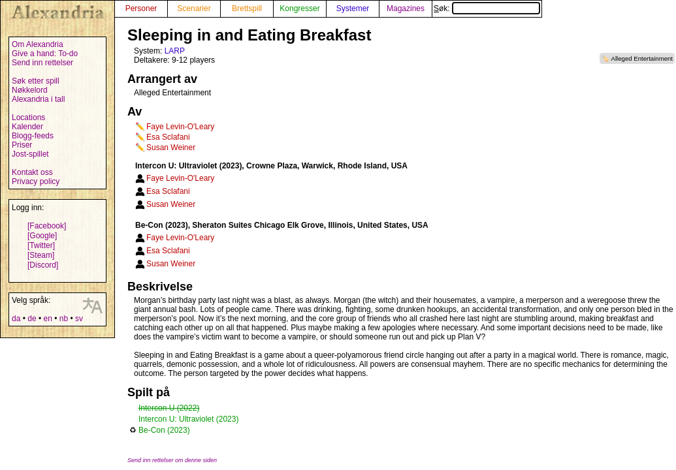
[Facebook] (46, 225)
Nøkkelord (30, 90)
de (31, 318)
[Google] (42, 235)
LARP (175, 50)
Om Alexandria (37, 44)
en (47, 318)
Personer (141, 8)
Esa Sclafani (168, 137)
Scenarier (193, 8)
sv (79, 318)
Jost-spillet (30, 154)
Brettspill (247, 8)
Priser (22, 144)
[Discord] (42, 265)
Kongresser (299, 8)
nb (63, 318)
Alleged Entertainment (642, 58)
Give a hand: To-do (45, 53)
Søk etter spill (35, 81)
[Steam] (40, 255)
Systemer (353, 8)
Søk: (487, 8)
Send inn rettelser (42, 62)
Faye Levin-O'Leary (180, 126)
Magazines (406, 8)
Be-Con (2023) (164, 430)
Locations (28, 117)
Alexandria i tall (38, 99)
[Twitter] (41, 245)
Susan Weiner (170, 147)
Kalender (27, 126)
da (16, 318)
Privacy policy (35, 181)
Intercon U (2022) (168, 408)
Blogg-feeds (33, 135)
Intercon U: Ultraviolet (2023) (188, 419)
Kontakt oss (32, 172)
